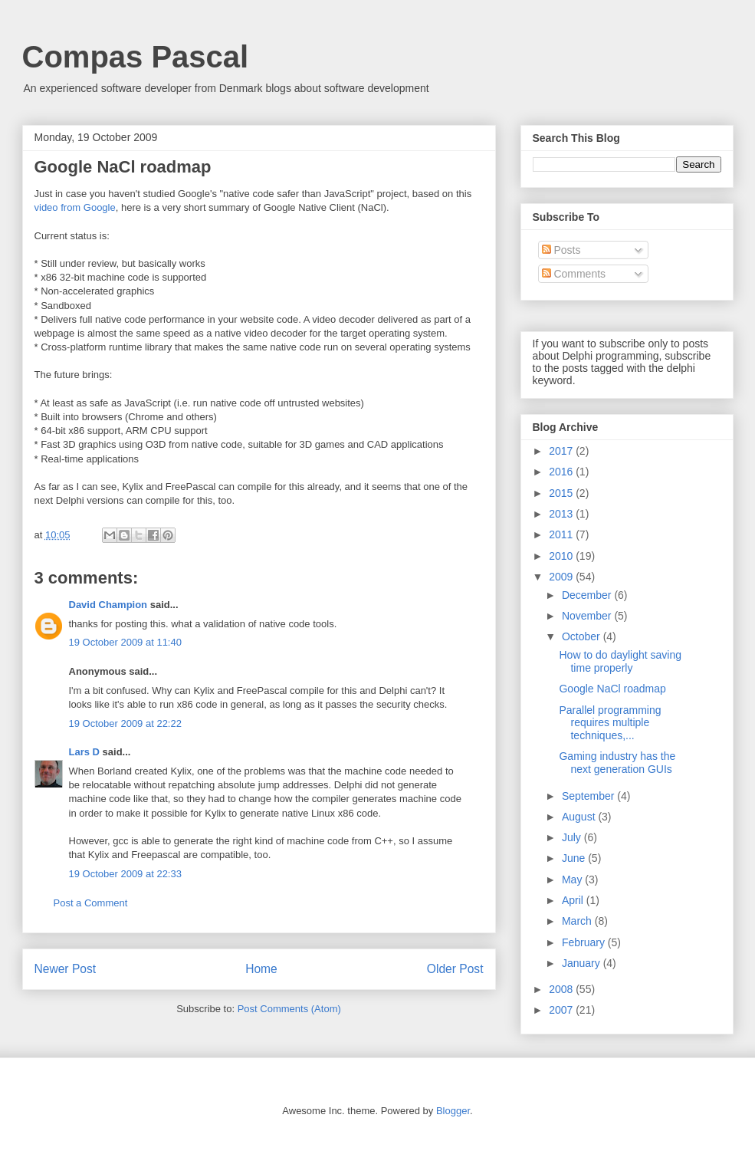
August (580, 817)
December (588, 595)
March (578, 921)
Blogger (453, 1110)
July (573, 837)
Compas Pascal (135, 57)
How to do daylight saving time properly (620, 661)
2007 (562, 1010)
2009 (562, 576)
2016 (562, 471)
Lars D (84, 752)
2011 (562, 534)
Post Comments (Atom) (289, 1008)
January (582, 963)
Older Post (455, 968)
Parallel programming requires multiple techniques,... (610, 723)
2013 (562, 514)
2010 (562, 556)
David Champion (108, 604)
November (588, 616)
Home (261, 968)
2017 (562, 451)
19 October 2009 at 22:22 (125, 723)
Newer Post (65, 968)
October (582, 636)
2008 (562, 989)
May (573, 879)
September (589, 796)
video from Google (75, 207)
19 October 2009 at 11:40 (125, 642)
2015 (562, 493)
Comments (574, 274)
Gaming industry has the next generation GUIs (617, 762)
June (575, 858)
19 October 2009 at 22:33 (125, 874)
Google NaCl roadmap (612, 688)
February (585, 942)
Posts (561, 250)
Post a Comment (91, 903)
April (574, 900)
